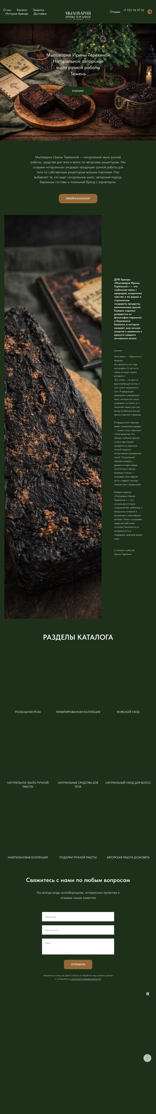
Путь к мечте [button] (135, 1067)
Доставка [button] (40, 13)
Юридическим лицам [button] (113, 1082)
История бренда (16, 13)
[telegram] (149, 11)
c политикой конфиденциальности (85, 909)
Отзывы (115, 12)
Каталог (22, 10)
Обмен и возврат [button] (111, 1073)
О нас (7, 10)
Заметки (38, 10)
